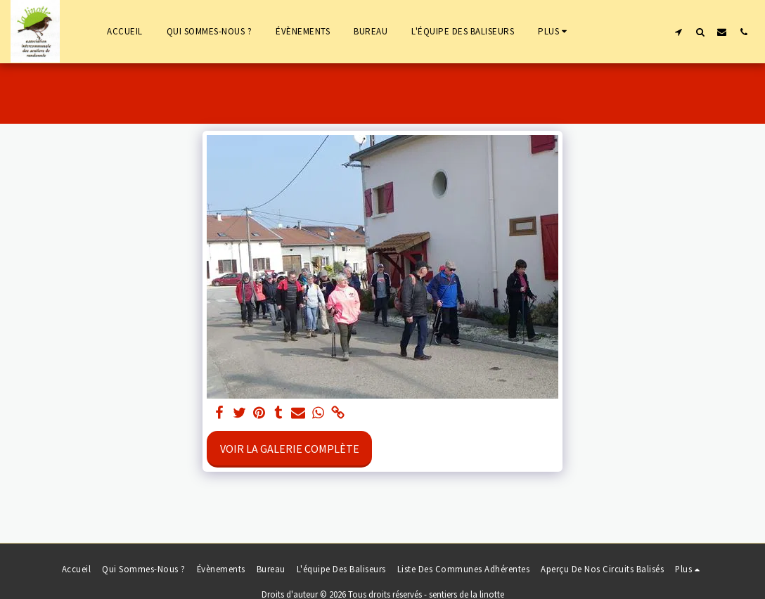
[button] (678, 32)
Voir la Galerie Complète (289, 449)
